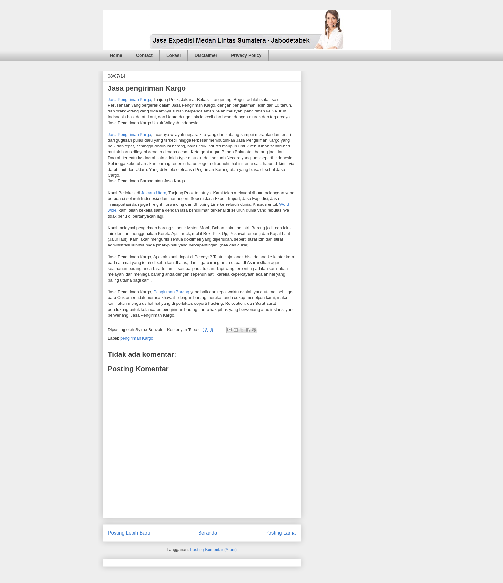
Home (116, 55)
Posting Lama (280, 533)
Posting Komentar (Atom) (213, 549)
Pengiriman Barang (171, 291)
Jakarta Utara (153, 192)
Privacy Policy (246, 55)
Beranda (207, 533)
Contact (144, 55)
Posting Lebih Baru (129, 533)
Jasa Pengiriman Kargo (129, 99)
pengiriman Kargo (136, 338)
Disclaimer (205, 55)
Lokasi (173, 55)
